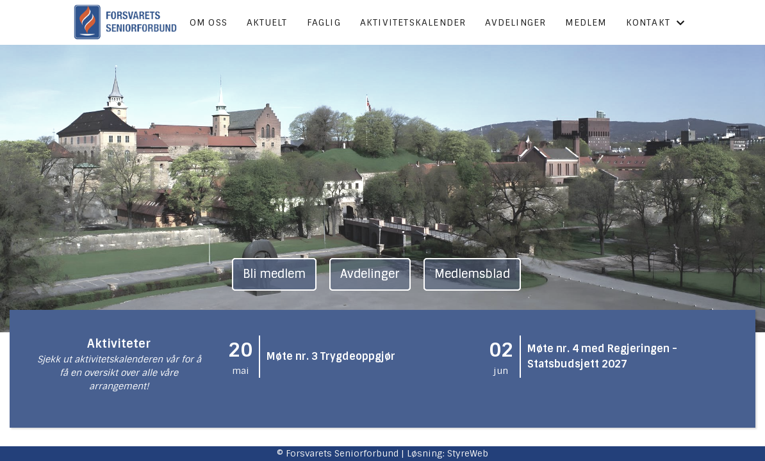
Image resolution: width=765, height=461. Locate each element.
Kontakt (656, 22)
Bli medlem (274, 274)
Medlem (585, 22)
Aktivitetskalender (413, 22)
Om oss (208, 22)
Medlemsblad (472, 274)
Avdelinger (515, 22)
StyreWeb (467, 453)
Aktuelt (267, 22)
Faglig (324, 22)
